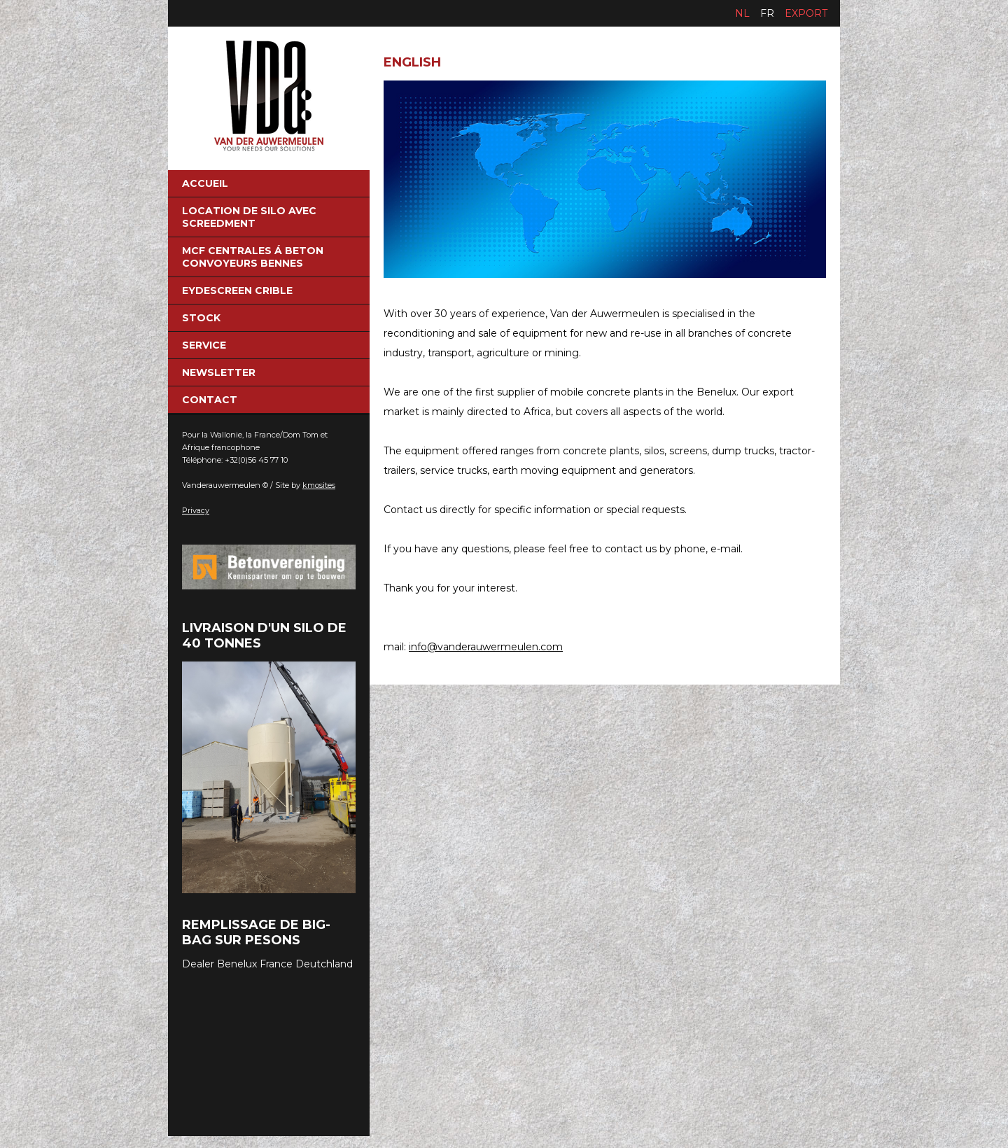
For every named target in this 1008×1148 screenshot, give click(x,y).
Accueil (205, 183)
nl (742, 13)
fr (767, 13)
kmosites (318, 485)
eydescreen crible (237, 290)
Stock (201, 318)
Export (806, 13)
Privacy (195, 510)
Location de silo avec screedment (249, 217)
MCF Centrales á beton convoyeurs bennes (252, 257)
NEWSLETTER (218, 372)
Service (204, 345)
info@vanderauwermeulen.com (486, 646)
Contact (209, 399)
